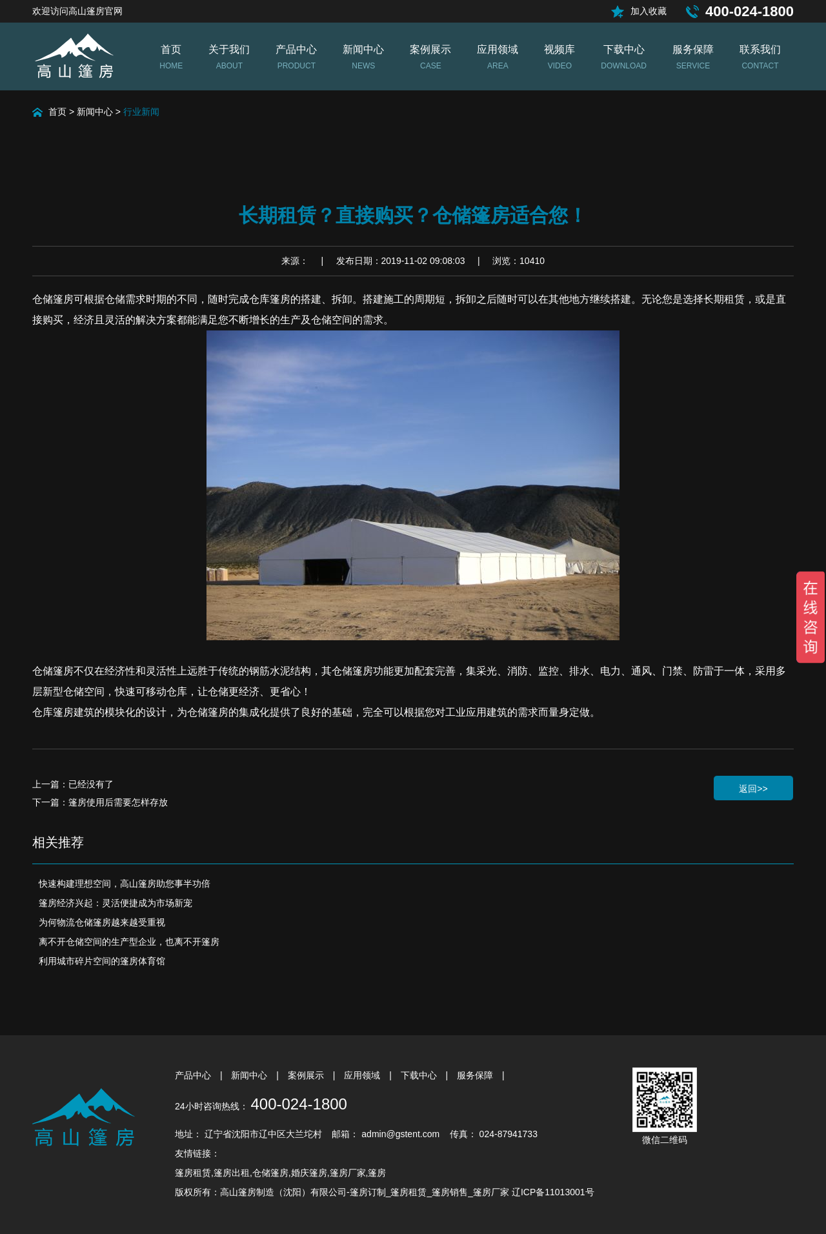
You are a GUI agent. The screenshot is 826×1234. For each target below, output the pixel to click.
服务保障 (476, 1075)
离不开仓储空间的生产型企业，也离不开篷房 (129, 941)
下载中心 (420, 1075)
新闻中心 (95, 111)
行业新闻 (141, 111)
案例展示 (307, 1075)
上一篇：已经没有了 (73, 784)
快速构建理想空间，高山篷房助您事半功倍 (124, 883)
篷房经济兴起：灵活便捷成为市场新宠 (115, 903)
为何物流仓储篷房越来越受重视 (102, 922)
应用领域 (363, 1075)
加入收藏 (648, 11)
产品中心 (194, 1075)
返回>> (753, 789)
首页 (57, 111)
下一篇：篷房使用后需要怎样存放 (100, 802)
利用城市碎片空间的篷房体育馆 (102, 961)
